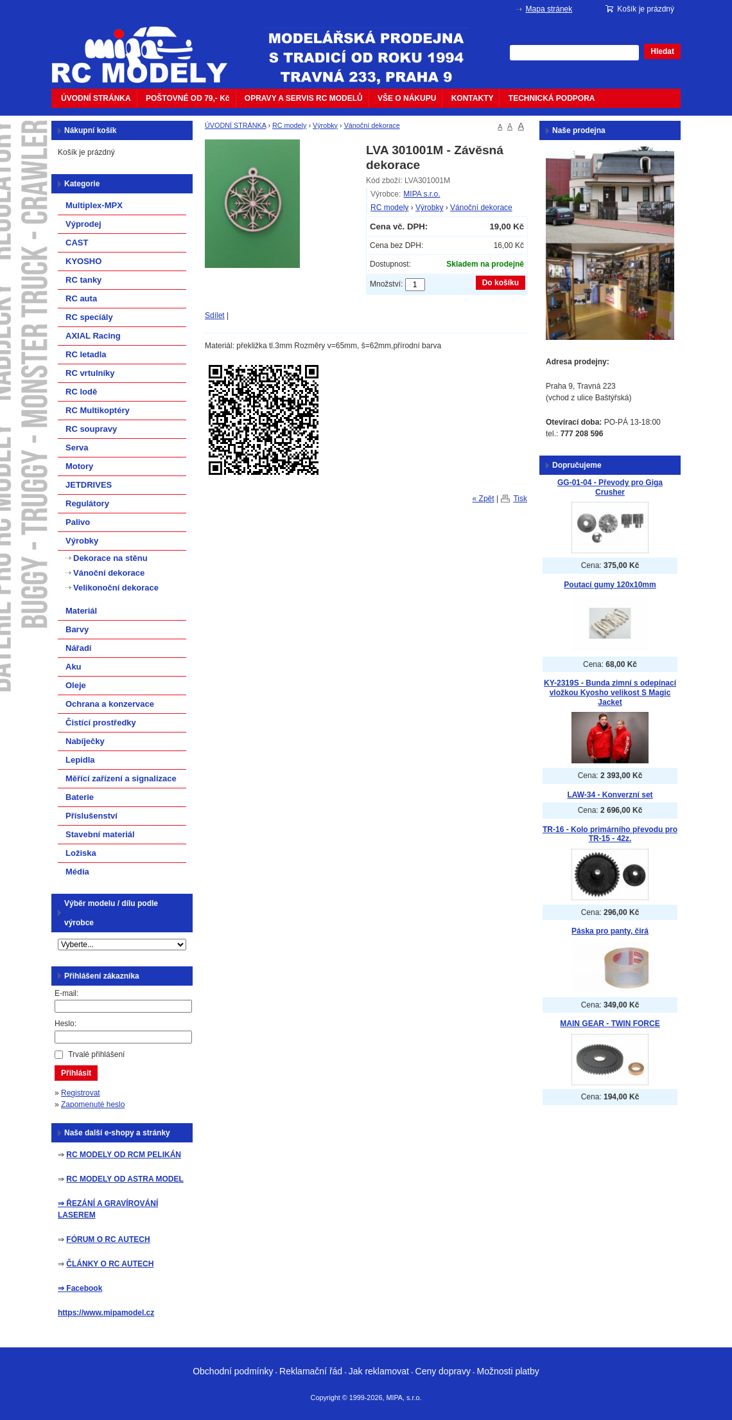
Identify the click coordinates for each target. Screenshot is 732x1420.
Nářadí (78, 648)
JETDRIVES (88, 485)
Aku (73, 666)
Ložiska (80, 853)
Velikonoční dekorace (116, 587)
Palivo (77, 522)
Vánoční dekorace (372, 125)
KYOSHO (83, 261)
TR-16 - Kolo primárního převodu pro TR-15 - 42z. (610, 834)
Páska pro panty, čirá (610, 931)
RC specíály (89, 317)
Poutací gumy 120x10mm (610, 584)
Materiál (81, 611)
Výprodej (83, 224)
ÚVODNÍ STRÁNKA (96, 98)
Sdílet (215, 315)
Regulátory (87, 503)
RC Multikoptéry (97, 410)
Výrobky (325, 125)
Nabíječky (85, 741)
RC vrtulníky (90, 373)
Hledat (662, 51)
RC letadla (86, 354)
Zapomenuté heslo (93, 1104)
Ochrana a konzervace (109, 704)
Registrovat (80, 1092)
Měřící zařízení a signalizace (121, 778)
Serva (76, 447)
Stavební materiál (100, 834)
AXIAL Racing (93, 336)
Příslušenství (91, 816)
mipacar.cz (147, 47)
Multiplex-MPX (94, 205)
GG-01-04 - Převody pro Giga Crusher (610, 487)
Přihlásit (76, 1073)
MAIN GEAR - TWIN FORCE (609, 1023)
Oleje (75, 685)
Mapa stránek (549, 8)
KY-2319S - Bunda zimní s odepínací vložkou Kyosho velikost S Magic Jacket (610, 692)
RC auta (81, 298)
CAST (76, 242)
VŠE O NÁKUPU (407, 98)
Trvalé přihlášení (96, 1054)
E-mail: (66, 993)
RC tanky (83, 280)
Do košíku (500, 282)
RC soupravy (91, 429)
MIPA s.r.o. (421, 194)
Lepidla (80, 760)
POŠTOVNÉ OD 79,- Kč (187, 98)
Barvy (77, 629)
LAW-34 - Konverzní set (609, 794)
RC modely (289, 125)
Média (77, 871)
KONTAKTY (472, 98)
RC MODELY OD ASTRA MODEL (124, 1179)
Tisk (520, 498)
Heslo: (65, 1023)
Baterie (79, 797)
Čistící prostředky (100, 722)
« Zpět (483, 498)
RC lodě (81, 391)
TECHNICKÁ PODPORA (552, 98)
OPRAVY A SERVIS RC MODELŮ (304, 98)
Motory (79, 466)
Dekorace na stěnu (110, 558)
